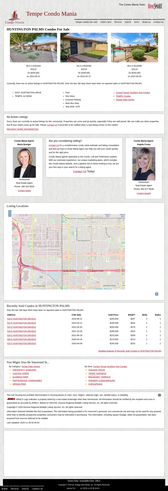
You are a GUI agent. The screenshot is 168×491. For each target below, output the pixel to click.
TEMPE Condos (123, 96)
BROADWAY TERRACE (99, 377)
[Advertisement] (84, 452)
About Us (146, 22)
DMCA (97, 481)
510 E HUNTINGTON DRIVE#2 (21, 323)
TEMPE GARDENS (97, 373)
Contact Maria (24, 190)
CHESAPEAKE (95, 384)
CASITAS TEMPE (21, 373)
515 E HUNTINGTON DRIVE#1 (21, 327)
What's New (105, 22)
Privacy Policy (73, 481)
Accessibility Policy (87, 481)
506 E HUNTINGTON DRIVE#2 (21, 339)
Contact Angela (144, 193)
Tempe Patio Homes (125, 99)
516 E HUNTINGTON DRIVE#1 (21, 319)
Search (128, 22)
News (136, 22)
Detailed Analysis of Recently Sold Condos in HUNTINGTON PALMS (129, 351)
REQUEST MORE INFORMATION (22, 129)
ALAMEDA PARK (20, 377)
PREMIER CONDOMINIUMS (101, 380)
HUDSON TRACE (96, 370)
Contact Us (159, 22)
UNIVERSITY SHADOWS (24, 370)
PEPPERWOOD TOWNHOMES (27, 380)
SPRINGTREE (19, 384)
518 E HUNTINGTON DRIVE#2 (21, 331)
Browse (118, 22)
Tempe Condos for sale (86, 22)
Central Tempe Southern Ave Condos (133, 92)
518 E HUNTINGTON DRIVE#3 (21, 335)
